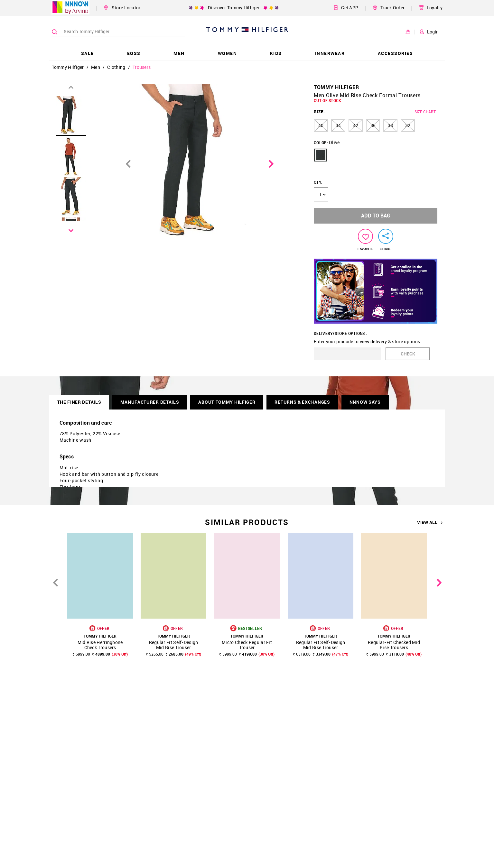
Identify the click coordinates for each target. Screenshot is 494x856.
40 (320, 125)
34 (338, 125)
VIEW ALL (430, 522)
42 (355, 125)
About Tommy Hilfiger (226, 402)
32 (407, 125)
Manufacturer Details (149, 402)
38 (390, 125)
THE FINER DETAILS (79, 402)
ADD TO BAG (375, 215)
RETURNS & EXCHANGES (302, 402)
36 (373, 125)
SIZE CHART (425, 111)
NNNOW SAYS (365, 402)
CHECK (408, 354)
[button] (320, 155)
